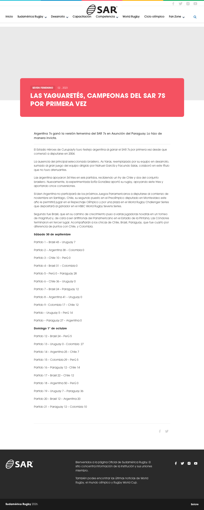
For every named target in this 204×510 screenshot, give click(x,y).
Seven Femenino (42, 88)
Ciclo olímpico (154, 16)
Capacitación (82, 16)
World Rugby (131, 16)
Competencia (105, 16)
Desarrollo (58, 16)
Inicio (9, 16)
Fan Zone (175, 16)
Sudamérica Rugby (30, 16)
